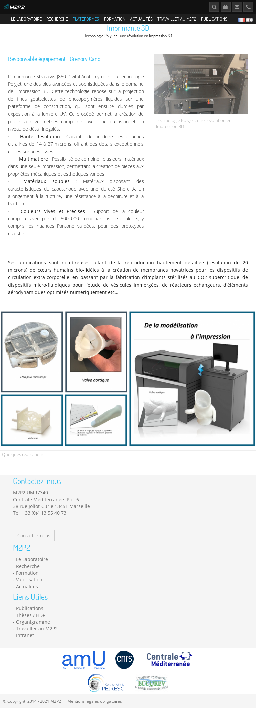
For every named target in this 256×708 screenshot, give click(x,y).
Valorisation (29, 590)
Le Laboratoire (26, 19)
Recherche (57, 19)
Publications (214, 19)
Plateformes (86, 19)
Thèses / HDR (31, 625)
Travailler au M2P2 (176, 19)
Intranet (25, 645)
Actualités (141, 19)
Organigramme (33, 632)
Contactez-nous (33, 546)
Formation (114, 19)
